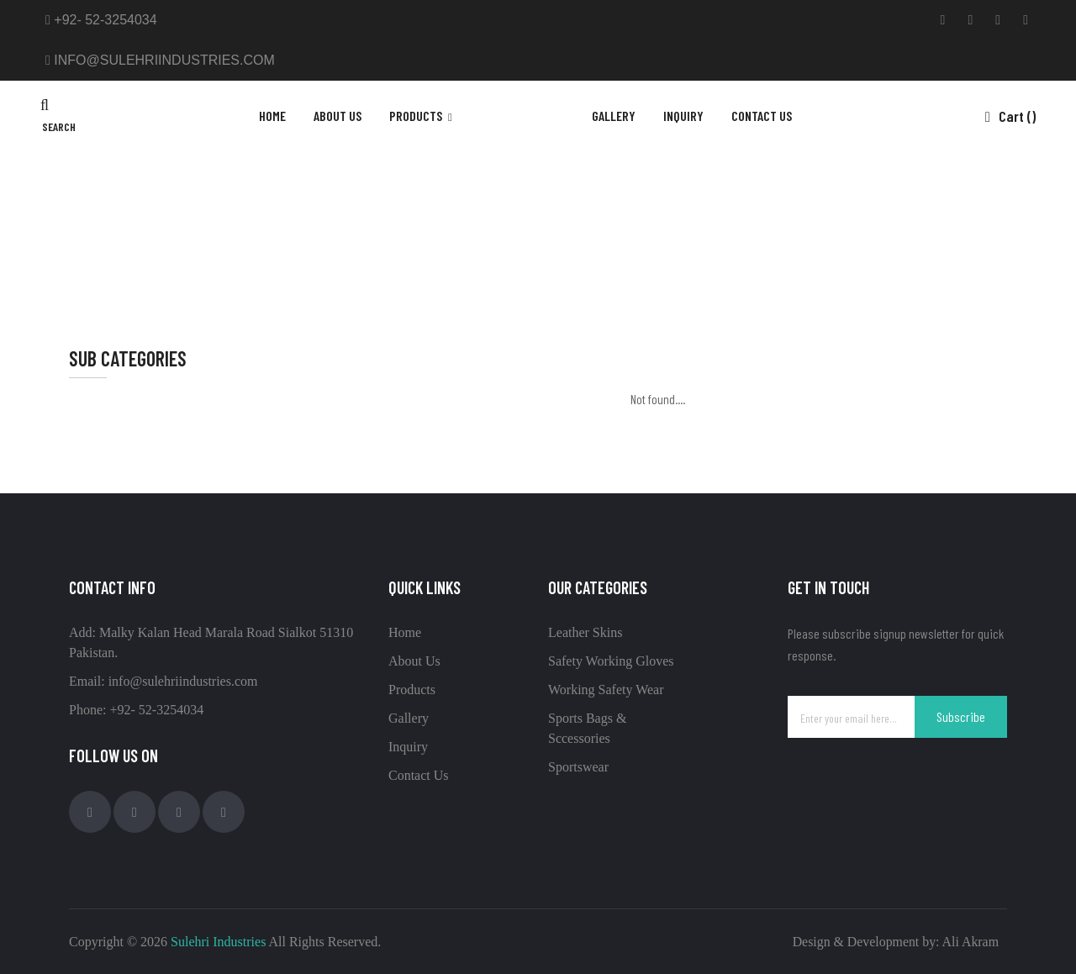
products (417, 116)
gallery (614, 116)
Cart (1010, 116)
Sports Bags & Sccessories (555, 210)
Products (411, 689)
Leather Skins (585, 632)
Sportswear (578, 767)
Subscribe (960, 716)
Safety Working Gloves (611, 661)
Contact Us (418, 775)
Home (272, 116)
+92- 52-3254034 (101, 20)
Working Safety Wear (606, 689)
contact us (761, 116)
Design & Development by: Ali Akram (894, 942)
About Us (337, 116)
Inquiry (408, 747)
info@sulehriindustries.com (160, 60)
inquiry (683, 116)
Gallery (408, 718)
